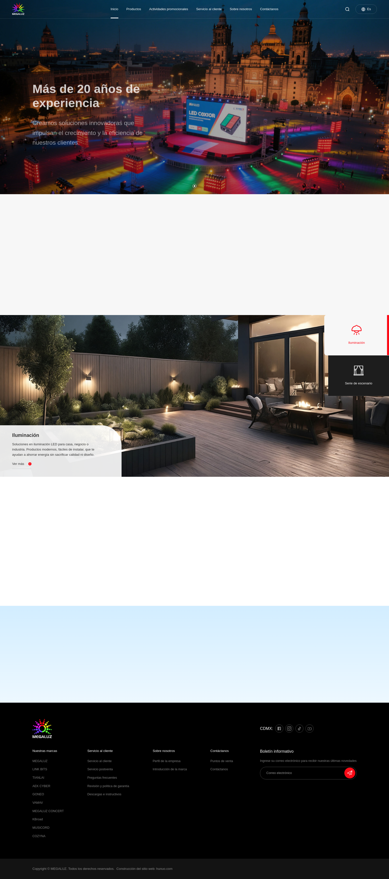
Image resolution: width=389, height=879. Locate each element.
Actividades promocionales (168, 9)
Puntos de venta (221, 761)
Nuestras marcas (44, 751)
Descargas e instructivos (104, 794)
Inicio (114, 9)
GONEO (38, 794)
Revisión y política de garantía (108, 786)
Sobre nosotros (241, 9)
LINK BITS (39, 769)
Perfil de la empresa (166, 761)
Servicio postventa (100, 769)
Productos (133, 9)
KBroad (37, 819)
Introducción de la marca (170, 769)
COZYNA (38, 836)
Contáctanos (269, 9)
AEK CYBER (41, 786)
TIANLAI (38, 777)
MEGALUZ (40, 761)
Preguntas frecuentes (102, 777)
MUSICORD (41, 827)
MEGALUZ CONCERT (48, 811)
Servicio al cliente (209, 9)
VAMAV (37, 802)
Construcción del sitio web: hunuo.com (144, 869)
